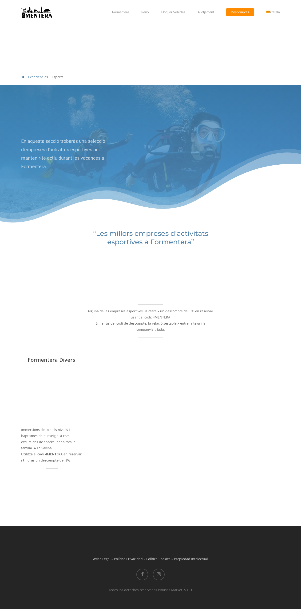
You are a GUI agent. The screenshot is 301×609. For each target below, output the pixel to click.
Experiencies (38, 77)
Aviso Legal (102, 559)
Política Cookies (158, 559)
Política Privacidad (128, 559)
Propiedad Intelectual (191, 559)
